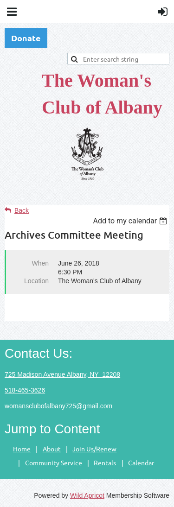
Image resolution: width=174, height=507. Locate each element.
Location (36, 281)
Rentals (105, 462)
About (52, 448)
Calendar (141, 462)
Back (21, 210)
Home (22, 448)
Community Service (53, 462)
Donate (26, 37)
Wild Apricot (87, 495)
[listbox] (131, 221)
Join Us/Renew (94, 448)
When (40, 263)
